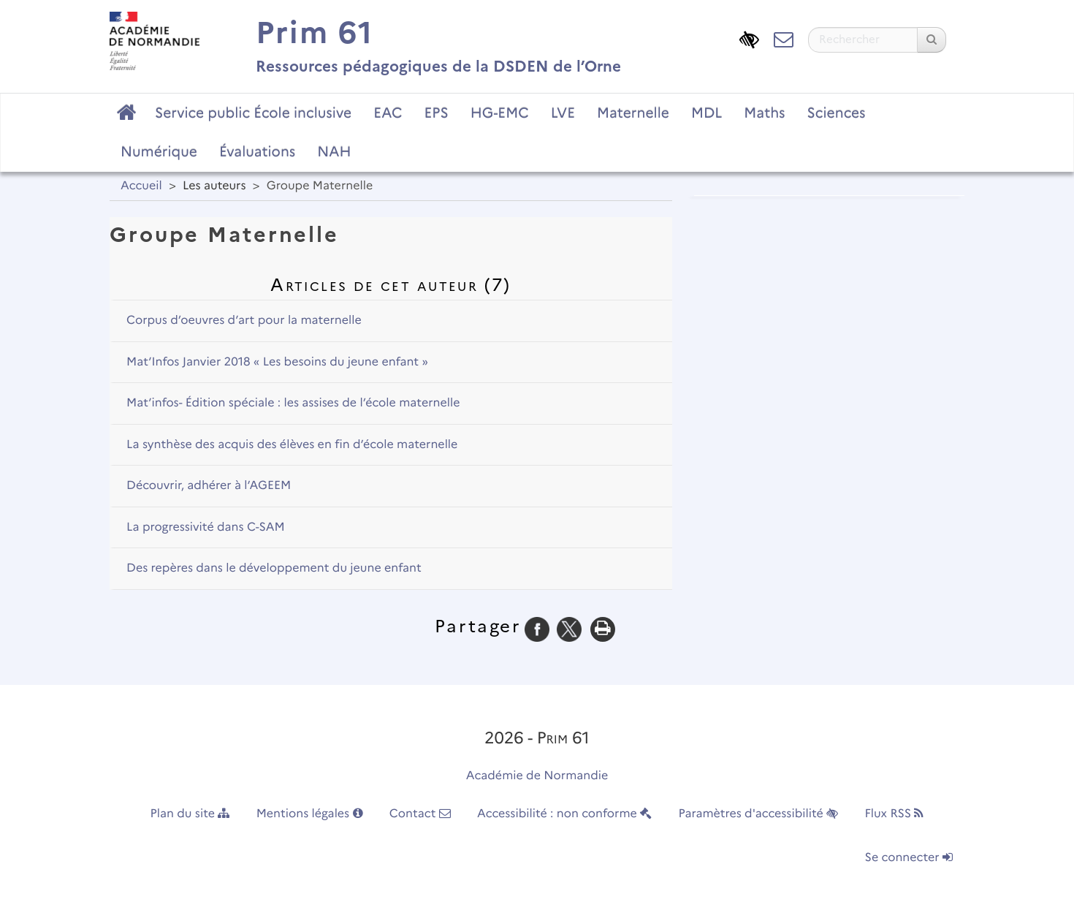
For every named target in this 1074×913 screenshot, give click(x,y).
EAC (387, 112)
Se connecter (909, 858)
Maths (764, 112)
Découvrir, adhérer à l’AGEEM (208, 486)
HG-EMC (500, 112)
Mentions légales (309, 814)
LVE (563, 112)
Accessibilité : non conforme (564, 814)
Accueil (141, 186)
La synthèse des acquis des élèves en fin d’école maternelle (291, 445)
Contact (420, 814)
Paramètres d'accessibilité (759, 814)
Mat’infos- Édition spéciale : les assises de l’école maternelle (293, 403)
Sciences (836, 112)
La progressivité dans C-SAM (205, 527)
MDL (706, 112)
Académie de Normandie (537, 776)
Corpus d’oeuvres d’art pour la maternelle (244, 320)
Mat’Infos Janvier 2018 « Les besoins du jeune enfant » (277, 362)
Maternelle (633, 112)
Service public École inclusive (253, 112)
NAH (334, 151)
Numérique (159, 151)
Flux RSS (893, 814)
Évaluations (257, 151)
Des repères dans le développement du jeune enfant (274, 568)
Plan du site (190, 814)
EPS (436, 112)
